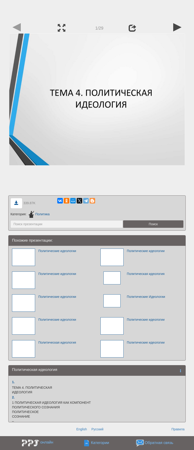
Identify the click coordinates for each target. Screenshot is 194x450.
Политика (39, 214)
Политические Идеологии (146, 297)
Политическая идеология (145, 274)
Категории (100, 443)
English (81, 429)
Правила (178, 429)
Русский (97, 429)
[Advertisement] (97, 10)
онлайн (46, 442)
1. (13, 382)
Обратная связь (159, 443)
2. (13, 397)
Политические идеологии (57, 251)
